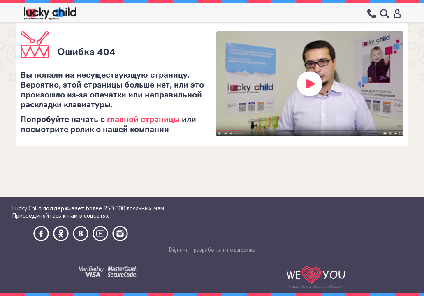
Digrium (178, 249)
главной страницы (143, 119)
